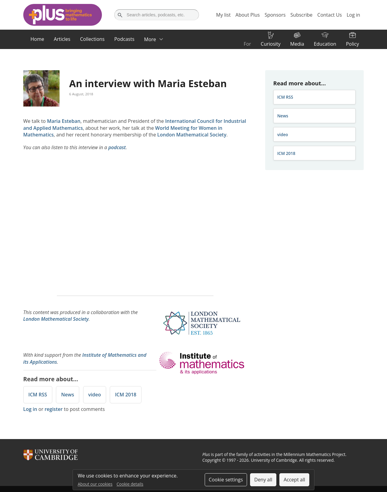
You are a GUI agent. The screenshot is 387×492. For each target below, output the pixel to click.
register (53, 409)
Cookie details (130, 484)
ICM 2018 (125, 394)
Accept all (294, 479)
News (67, 394)
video (94, 394)
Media (297, 44)
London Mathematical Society (191, 134)
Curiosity (270, 44)
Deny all (263, 479)
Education (325, 44)
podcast (117, 147)
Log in (30, 409)
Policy (352, 44)
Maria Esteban (63, 121)
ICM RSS (37, 394)
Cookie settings (226, 479)
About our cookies (95, 484)
